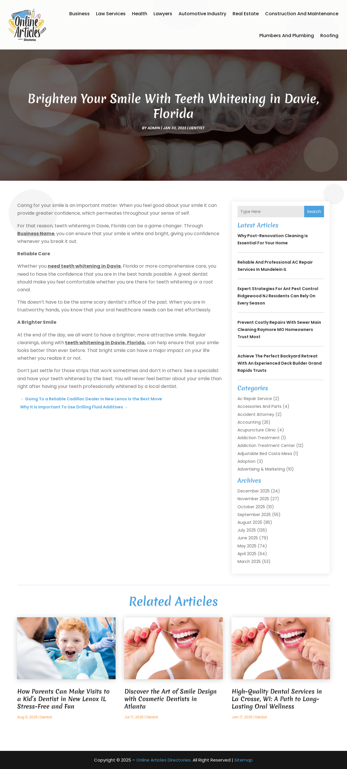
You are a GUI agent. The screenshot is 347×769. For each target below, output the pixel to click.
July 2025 (246, 530)
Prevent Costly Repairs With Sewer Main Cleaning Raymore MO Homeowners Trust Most (279, 329)
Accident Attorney (255, 414)
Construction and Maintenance (301, 13)
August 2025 (249, 522)
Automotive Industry (202, 13)
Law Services (111, 13)
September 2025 (254, 514)
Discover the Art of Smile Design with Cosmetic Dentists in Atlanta (170, 699)
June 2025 (247, 538)
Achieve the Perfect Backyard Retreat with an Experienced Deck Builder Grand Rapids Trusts (279, 363)
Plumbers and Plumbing (286, 35)
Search (314, 211)
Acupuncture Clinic (256, 430)
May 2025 (246, 546)
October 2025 (251, 507)
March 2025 (249, 561)
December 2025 (253, 491)
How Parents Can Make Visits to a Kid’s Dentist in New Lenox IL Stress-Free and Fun (63, 699)
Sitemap (243, 760)
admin (153, 128)
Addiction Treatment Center (266, 445)
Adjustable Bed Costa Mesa (264, 453)
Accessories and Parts (259, 406)
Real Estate (246, 13)
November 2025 (253, 499)
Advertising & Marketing (261, 469)
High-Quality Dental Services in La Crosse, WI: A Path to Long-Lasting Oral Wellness (277, 699)
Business (79, 13)
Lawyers (163, 13)
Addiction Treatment (258, 438)
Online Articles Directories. (163, 760)
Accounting (249, 422)
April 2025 (246, 554)
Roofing (329, 35)
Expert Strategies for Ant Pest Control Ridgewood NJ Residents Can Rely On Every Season (277, 296)
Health (139, 13)
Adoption (246, 461)
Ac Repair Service (254, 398)
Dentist (197, 128)
